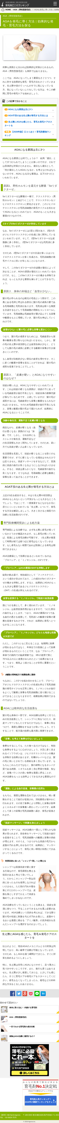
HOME (8, 10)
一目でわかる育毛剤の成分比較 (22, 1027)
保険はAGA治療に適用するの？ (22, 1036)
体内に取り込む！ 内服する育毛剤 (23, 1008)
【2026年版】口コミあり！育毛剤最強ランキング (28, 134)
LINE (37, 993)
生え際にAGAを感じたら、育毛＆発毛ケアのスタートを (28, 124)
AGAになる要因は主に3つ (19, 109)
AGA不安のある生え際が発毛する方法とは (26, 115)
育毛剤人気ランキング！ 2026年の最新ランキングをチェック (40, 1100)
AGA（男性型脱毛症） (22, 10)
